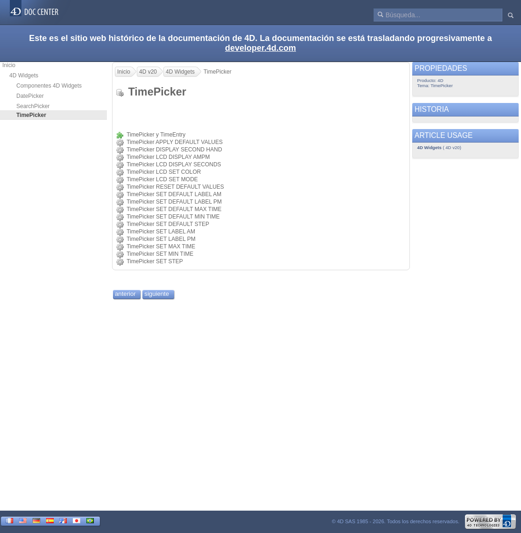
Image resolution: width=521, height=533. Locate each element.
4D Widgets (23, 75)
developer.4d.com (260, 48)
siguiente (156, 293)
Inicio (8, 65)
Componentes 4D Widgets (49, 85)
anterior (125, 293)
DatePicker (30, 96)
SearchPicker (32, 106)
